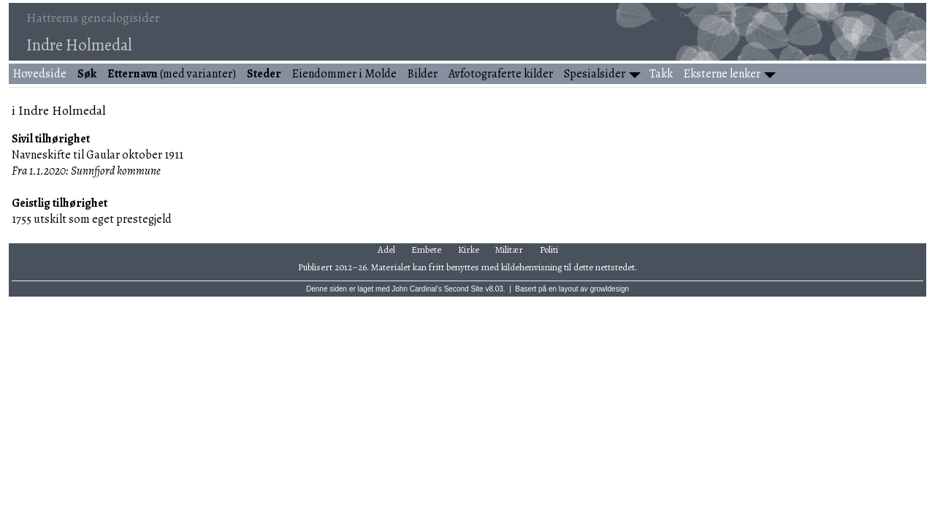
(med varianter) (171, 74)
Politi (549, 249)
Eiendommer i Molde (344, 74)
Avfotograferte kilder (501, 74)
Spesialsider (594, 74)
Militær (509, 249)
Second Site (464, 289)
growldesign (609, 289)
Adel (386, 249)
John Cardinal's (417, 289)
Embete (426, 249)
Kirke (468, 249)
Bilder (423, 74)
